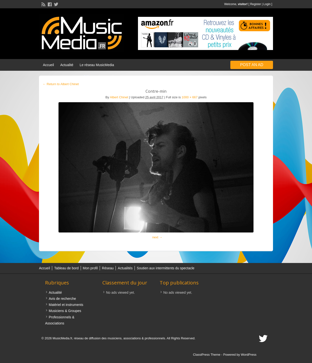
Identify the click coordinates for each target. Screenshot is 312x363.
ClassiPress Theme (206, 354)
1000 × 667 (189, 97)
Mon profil (90, 268)
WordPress (248, 354)
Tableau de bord (66, 268)
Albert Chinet (119, 97)
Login (267, 4)
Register (255, 4)
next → (157, 237)
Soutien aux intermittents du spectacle (166, 268)
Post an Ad (251, 65)
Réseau (108, 268)
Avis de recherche (62, 299)
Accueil (48, 65)
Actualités (125, 268)
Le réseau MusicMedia (97, 65)
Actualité (66, 65)
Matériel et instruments (66, 305)
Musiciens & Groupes (65, 311)
